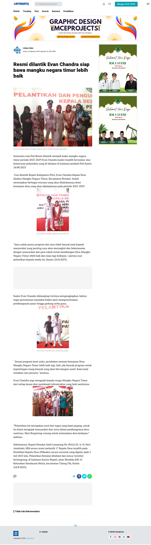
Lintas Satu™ (30, 539)
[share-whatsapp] (89, 476)
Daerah (47, 11)
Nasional (59, 11)
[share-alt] (72, 476)
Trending (27, 11)
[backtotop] (75, 527)
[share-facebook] (78, 476)
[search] (48, 4)
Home (16, 11)
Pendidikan (73, 11)
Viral (37, 11)
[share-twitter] (83, 476)
